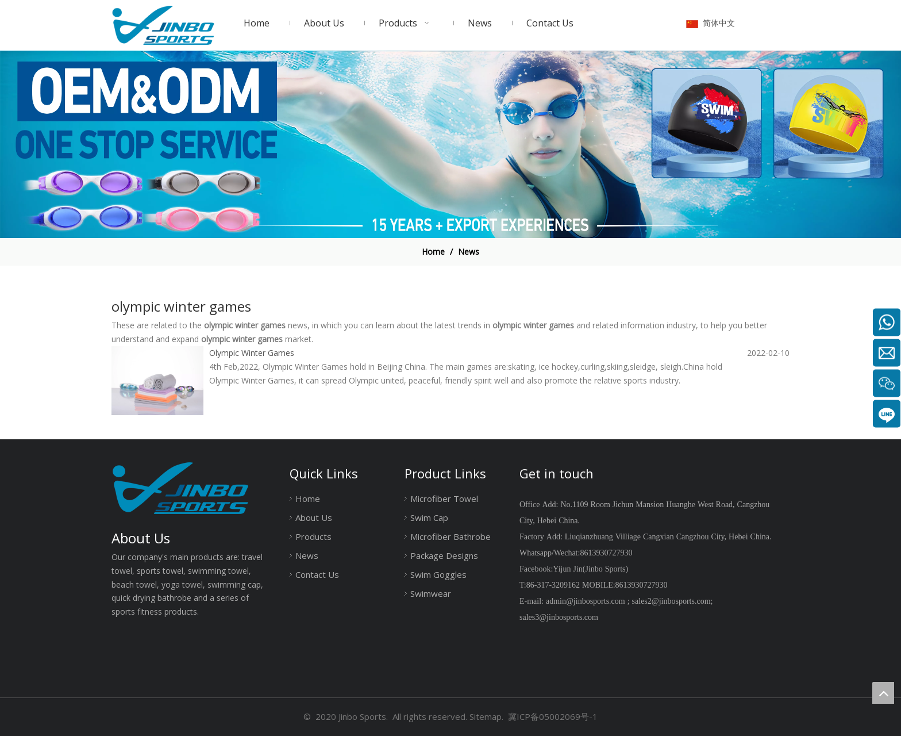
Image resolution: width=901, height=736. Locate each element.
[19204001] (450, 145)
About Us (313, 517)
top (883, 693)
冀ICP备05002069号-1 (553, 716)
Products (313, 536)
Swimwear (430, 593)
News (306, 555)
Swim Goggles (438, 574)
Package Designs (444, 555)
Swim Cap (429, 517)
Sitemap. (486, 716)
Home (307, 498)
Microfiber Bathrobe (450, 536)
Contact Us (317, 574)
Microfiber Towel (444, 498)
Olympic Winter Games (251, 352)
